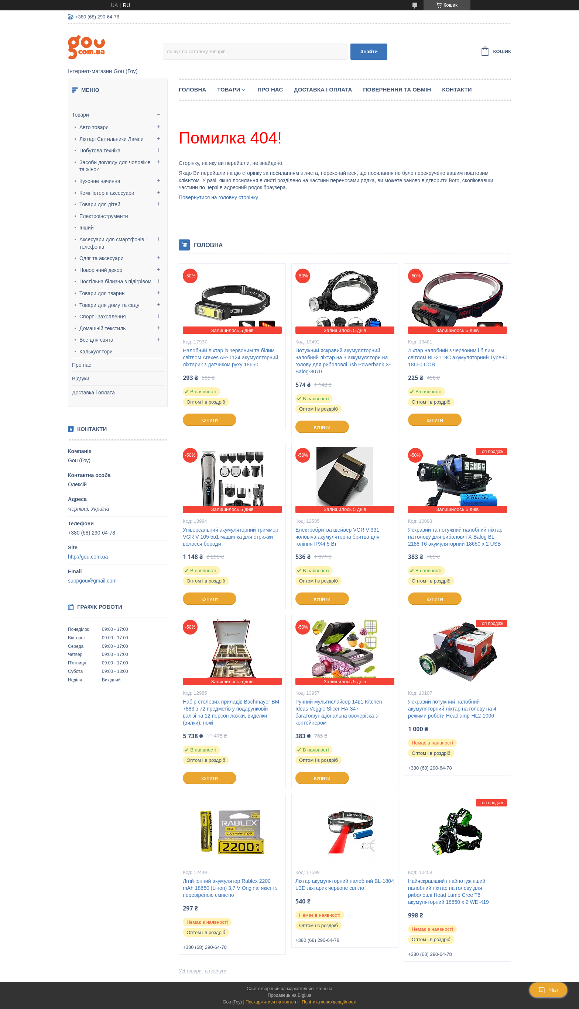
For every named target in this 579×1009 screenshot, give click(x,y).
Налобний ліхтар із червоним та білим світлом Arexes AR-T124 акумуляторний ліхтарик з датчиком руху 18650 (230, 357)
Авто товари (94, 127)
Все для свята (96, 340)
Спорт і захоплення (102, 316)
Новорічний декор (100, 270)
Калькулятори (96, 352)
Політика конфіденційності (329, 1002)
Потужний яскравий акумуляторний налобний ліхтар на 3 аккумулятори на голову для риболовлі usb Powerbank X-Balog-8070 (343, 361)
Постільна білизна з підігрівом (115, 281)
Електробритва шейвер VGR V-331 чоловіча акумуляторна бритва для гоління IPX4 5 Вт (337, 537)
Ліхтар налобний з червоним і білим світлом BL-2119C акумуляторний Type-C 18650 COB (457, 357)
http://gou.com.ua (88, 557)
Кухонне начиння (99, 181)
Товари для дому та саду (109, 305)
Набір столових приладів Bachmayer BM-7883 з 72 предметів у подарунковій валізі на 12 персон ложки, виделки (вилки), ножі (232, 712)
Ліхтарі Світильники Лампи (111, 139)
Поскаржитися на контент (272, 1002)
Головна (192, 89)
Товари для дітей (99, 204)
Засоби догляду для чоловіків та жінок (114, 166)
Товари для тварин (101, 293)
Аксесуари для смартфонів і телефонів (113, 243)
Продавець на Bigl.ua (289, 995)
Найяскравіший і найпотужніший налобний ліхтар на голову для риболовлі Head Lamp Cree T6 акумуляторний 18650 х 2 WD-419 (448, 891)
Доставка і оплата (93, 392)
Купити (209, 420)
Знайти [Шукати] (369, 51)
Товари (80, 115)
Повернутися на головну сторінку (218, 197)
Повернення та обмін (397, 89)
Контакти (457, 89)
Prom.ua (324, 988)
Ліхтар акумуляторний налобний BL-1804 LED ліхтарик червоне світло (344, 884)
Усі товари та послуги (202, 971)
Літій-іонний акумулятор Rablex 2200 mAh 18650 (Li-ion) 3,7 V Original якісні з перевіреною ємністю (230, 888)
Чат (548, 989)
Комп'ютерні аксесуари (106, 193)
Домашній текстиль (102, 328)
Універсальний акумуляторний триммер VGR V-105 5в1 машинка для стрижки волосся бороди (230, 537)
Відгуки (80, 378)
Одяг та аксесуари (101, 258)
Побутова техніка (99, 150)
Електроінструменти (103, 216)
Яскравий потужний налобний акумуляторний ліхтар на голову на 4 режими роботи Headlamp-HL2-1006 (452, 709)
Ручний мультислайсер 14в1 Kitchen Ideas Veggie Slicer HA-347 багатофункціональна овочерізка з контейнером (338, 712)
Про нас (81, 365)
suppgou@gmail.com (92, 581)
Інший (86, 228)
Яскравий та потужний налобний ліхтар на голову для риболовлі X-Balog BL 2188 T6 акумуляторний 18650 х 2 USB (455, 537)
